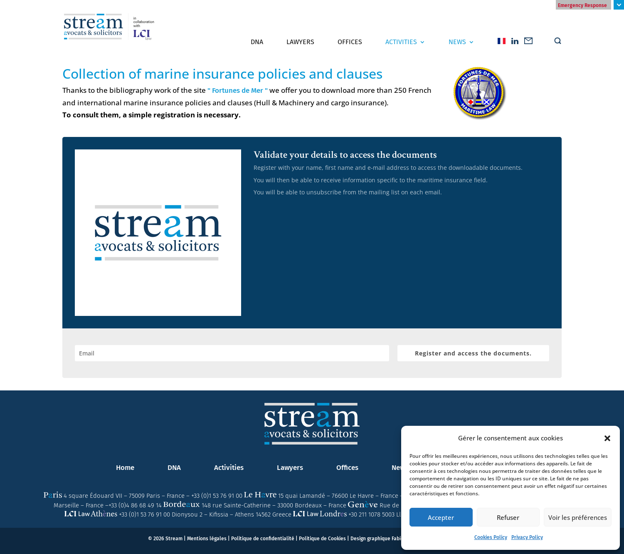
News (457, 42)
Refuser (508, 517)
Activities (401, 42)
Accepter (441, 517)
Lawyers (300, 42)
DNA (257, 42)
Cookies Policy (490, 537)
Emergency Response (582, 5)
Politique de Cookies (322, 539)
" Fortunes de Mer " (237, 90)
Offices (350, 42)
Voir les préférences (577, 517)
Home (125, 467)
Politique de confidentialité (262, 539)
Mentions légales (207, 539)
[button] (607, 438)
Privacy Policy (527, 537)
